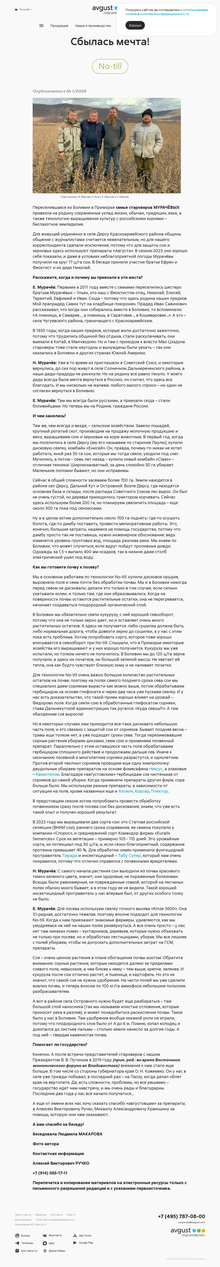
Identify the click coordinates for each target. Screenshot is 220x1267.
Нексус (156, 768)
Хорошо (135, 25)
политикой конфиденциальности (164, 14)
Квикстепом (47, 774)
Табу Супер (129, 855)
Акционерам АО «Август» (30, 1224)
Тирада (69, 855)
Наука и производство (91, 25)
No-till (110, 66)
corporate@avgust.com (191, 1222)
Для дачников (23, 1219)
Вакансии (40, 1214)
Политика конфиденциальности (55, 1219)
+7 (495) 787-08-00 (181, 1216)
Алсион (125, 791)
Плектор (159, 791)
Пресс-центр (23, 1214)
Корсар (142, 791)
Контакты (57, 1214)
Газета (71, 1214)
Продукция (54, 25)
